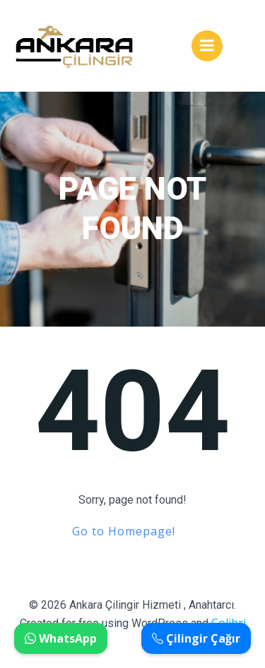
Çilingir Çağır (196, 638)
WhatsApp (61, 638)
